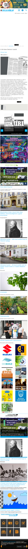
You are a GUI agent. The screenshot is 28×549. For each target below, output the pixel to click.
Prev (2, 434)
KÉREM (25, 546)
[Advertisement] (14, 29)
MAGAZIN (11, 46)
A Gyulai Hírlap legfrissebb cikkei (11, 415)
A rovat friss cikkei (11, 165)
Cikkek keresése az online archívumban (9, 515)
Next (26, 434)
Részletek (19, 546)
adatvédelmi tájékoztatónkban (9, 541)
